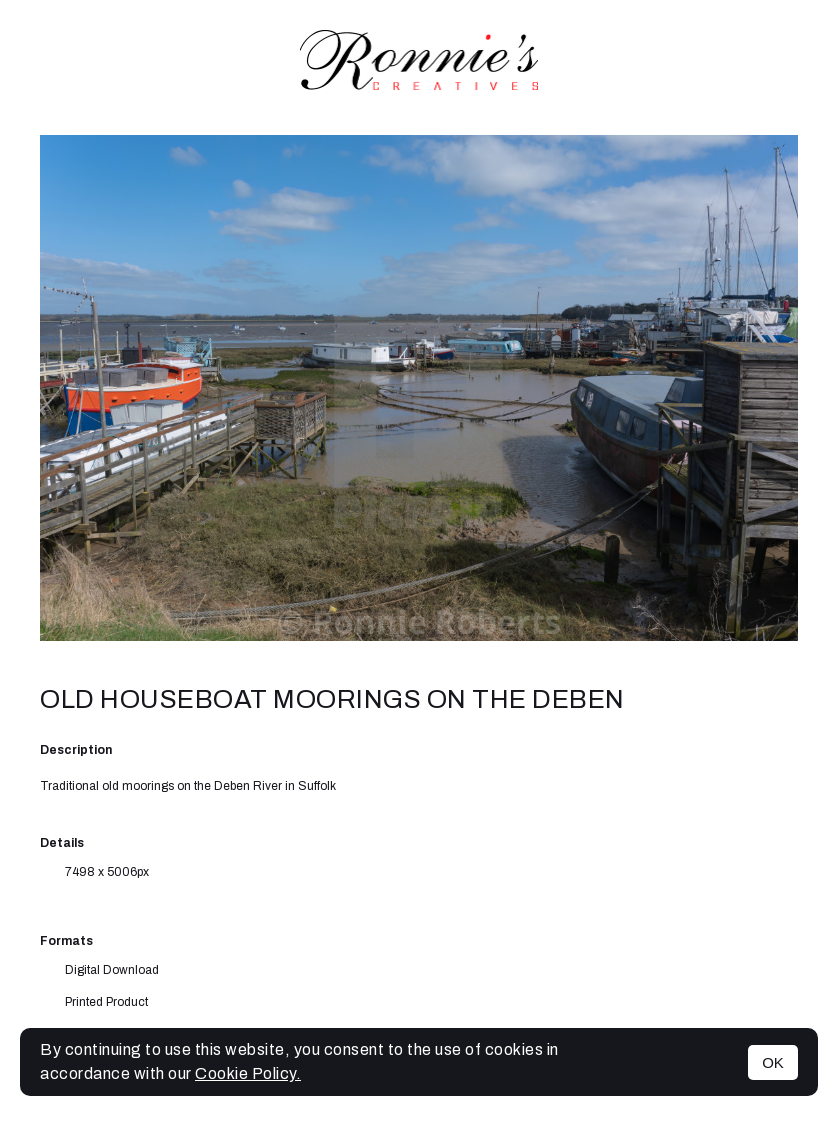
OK (773, 1062)
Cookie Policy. (248, 1073)
